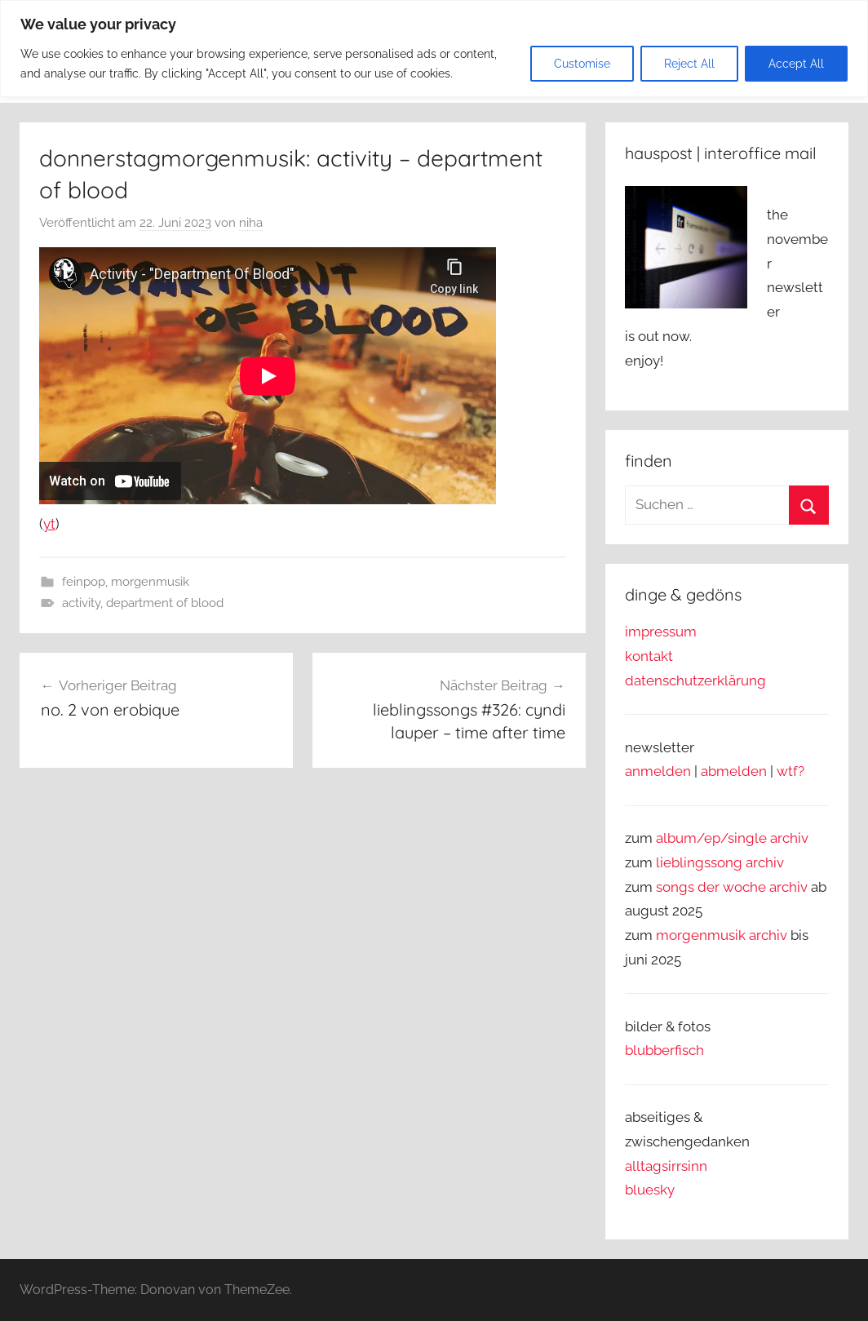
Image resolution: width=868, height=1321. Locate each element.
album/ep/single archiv (732, 838)
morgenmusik (150, 581)
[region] (434, 48)
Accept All (796, 63)
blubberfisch (664, 1050)
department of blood (165, 603)
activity (81, 603)
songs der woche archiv (732, 887)
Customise (582, 63)
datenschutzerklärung (695, 680)
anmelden (658, 771)
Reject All (689, 63)
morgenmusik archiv (721, 935)
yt (49, 524)
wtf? (790, 771)
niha (251, 222)
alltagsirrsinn (666, 1166)
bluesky (650, 1189)
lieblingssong (701, 862)
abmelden (734, 771)
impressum (661, 631)
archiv (765, 862)
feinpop (83, 581)
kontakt (649, 656)
